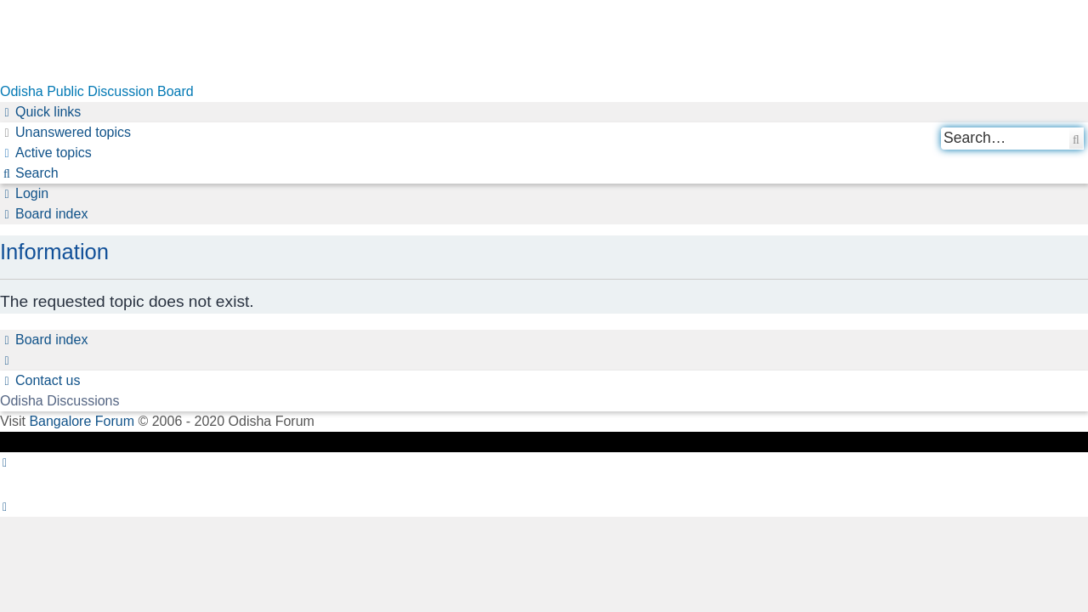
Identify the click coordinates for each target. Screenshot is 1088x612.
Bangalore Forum (81, 421)
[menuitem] (65, 132)
